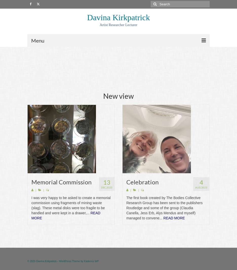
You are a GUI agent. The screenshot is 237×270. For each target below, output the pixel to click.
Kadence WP (91, 261)
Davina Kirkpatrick (118, 17)
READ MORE (174, 218)
